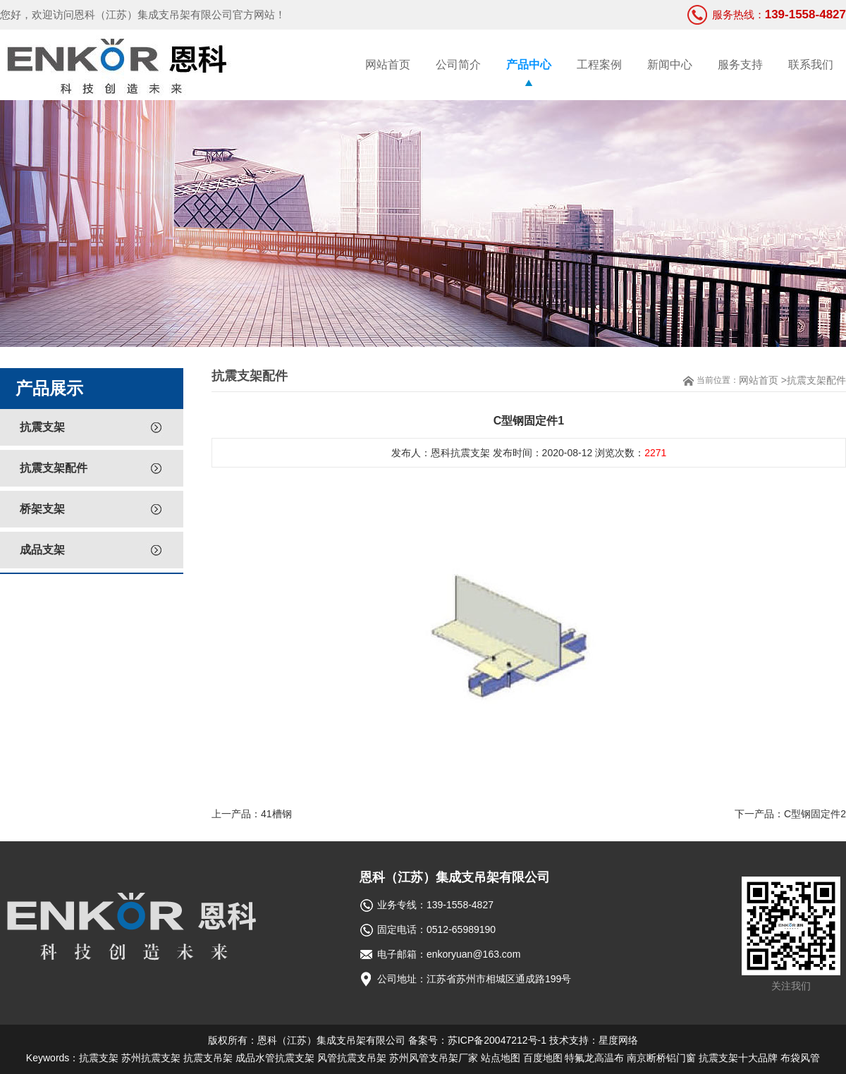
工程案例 (599, 65)
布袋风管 (800, 1057)
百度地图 (543, 1057)
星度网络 (618, 1040)
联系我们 (810, 65)
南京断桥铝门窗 (661, 1057)
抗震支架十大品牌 (738, 1057)
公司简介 (458, 65)
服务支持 (740, 65)
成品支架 (42, 550)
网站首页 (387, 65)
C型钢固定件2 (815, 813)
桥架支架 (42, 509)
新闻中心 (669, 65)
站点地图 (500, 1057)
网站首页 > (763, 380)
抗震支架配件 (53, 468)
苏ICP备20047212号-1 (497, 1040)
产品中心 (528, 65)
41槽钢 (276, 813)
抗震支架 (42, 427)
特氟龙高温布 (594, 1057)
